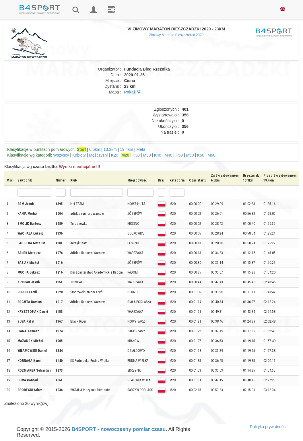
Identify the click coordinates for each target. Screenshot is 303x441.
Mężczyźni (98, 155)
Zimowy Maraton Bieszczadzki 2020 (176, 35)
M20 (125, 155)
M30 (147, 155)
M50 (190, 155)
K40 (157, 155)
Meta (140, 149)
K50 (179, 155)
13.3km (110, 149)
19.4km (126, 149)
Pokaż (132, 92)
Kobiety (79, 155)
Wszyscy (61, 155)
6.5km (94, 149)
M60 (211, 155)
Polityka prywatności (268, 426)
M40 (168, 155)
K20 (114, 155)
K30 (136, 155)
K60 (200, 155)
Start (81, 149)
